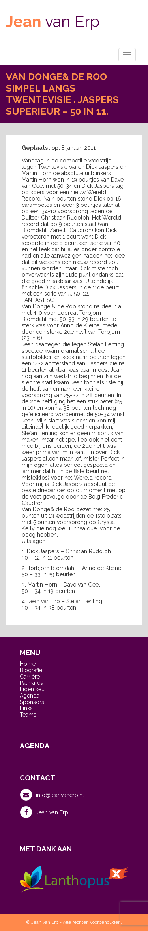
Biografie (31, 670)
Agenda (29, 695)
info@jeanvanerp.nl (52, 795)
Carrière (30, 676)
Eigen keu (32, 689)
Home (28, 664)
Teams (28, 714)
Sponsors (32, 702)
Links (26, 708)
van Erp (53, 21)
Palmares (31, 683)
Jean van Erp (44, 812)
